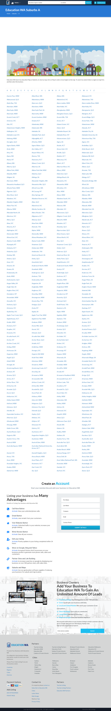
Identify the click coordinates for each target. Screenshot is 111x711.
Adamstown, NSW (88, 124)
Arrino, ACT (11, 379)
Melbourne (55, 661)
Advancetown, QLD (63, 138)
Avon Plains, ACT (37, 460)
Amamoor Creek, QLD (64, 244)
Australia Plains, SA (88, 442)
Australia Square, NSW (14, 446)
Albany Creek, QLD (38, 163)
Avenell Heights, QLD (39, 453)
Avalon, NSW (86, 446)
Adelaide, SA (36, 131)
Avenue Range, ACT (63, 453)
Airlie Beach (55, 671)
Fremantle (37, 671)
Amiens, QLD (11, 259)
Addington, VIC (12, 131)
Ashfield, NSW (87, 400)
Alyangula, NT (11, 244)
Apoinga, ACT (86, 308)
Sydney (37, 661)
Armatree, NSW (37, 365)
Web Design (35, 696)
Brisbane (72, 661)
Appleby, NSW (62, 315)
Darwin (54, 663)
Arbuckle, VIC (61, 333)
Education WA (38, 651)
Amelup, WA (11, 255)
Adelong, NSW (12, 138)
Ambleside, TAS (37, 251)
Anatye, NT (61, 269)
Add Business (101, 2)
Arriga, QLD (86, 375)
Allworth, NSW (62, 220)
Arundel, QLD (11, 389)
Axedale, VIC (61, 467)
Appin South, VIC (87, 312)
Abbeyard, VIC (87, 96)
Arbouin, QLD (36, 333)
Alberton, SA (36, 167)
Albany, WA (10, 163)
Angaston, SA (36, 283)
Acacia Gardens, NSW (39, 117)
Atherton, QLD (12, 418)
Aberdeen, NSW (37, 107)
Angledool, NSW (62, 287)
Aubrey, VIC (36, 428)
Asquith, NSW (61, 414)
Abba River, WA (37, 96)
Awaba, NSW (11, 467)
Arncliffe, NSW (62, 368)
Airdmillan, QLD (87, 145)
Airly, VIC (10, 153)
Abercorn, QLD (37, 103)
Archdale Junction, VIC (89, 336)
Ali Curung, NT (37, 191)
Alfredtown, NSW (88, 188)
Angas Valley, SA (12, 283)
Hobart (72, 663)
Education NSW (38, 649)
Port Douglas (74, 667)
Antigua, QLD (36, 304)
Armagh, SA (11, 365)
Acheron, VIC (11, 121)
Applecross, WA (87, 315)
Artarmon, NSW (87, 379)
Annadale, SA (86, 294)
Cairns (54, 667)
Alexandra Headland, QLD (15, 184)
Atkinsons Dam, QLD (64, 421)
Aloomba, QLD (62, 227)
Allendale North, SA (13, 213)
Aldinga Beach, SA (63, 177)
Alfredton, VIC (62, 188)
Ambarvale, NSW (37, 248)
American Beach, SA (38, 255)
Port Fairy (91, 669)
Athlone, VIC (36, 418)
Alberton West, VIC (63, 167)
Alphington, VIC (12, 230)
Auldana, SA (61, 435)
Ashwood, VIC (61, 411)
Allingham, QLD (87, 216)
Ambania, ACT (11, 248)
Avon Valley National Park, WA (67, 460)
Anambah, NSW (37, 269)
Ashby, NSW (61, 396)
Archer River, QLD (38, 340)
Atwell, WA (60, 425)
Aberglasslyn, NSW (63, 110)
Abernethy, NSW (37, 114)
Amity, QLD (36, 259)
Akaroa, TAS (36, 156)
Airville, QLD (61, 153)
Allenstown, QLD (62, 213)
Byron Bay (55, 665)
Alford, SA (85, 184)
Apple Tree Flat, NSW (39, 315)
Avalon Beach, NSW (63, 449)
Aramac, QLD (86, 322)
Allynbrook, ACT (87, 220)
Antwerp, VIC (11, 308)
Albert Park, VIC (87, 163)
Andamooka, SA (12, 273)
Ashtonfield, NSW (88, 407)
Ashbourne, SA (87, 393)
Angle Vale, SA (11, 287)
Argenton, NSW (12, 354)
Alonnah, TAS (36, 227)
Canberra (90, 663)
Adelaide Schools (75, 651)
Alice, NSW (60, 191)
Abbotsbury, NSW (38, 99)
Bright (36, 667)
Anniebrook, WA (87, 297)
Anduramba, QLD (38, 280)
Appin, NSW (61, 312)
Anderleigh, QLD (62, 273)
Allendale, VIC (61, 209)
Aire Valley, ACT (37, 149)
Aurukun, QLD (87, 435)
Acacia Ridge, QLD (88, 117)
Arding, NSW (11, 347)
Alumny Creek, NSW (13, 241)
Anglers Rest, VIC (13, 290)
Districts (9, 675)
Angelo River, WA (63, 283)
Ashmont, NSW (87, 403)
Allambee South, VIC (64, 198)
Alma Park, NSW (37, 223)
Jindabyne (73, 665)
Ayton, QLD (86, 471)
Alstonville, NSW (37, 234)
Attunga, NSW (12, 425)
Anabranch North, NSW (40, 266)
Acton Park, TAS (87, 121)
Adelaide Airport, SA (63, 131)
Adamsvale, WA (37, 128)
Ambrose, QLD (62, 251)
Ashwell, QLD (36, 411)
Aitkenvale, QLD (87, 153)
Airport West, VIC (38, 153)
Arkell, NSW (11, 361)
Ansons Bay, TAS (37, 301)
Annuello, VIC (11, 301)
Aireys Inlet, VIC (62, 149)
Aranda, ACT (86, 326)
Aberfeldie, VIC (62, 107)
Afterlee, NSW (37, 142)
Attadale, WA (86, 421)
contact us (47, 685)
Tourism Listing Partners (59, 647)
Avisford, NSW (87, 453)
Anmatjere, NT (12, 294)
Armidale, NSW (62, 365)
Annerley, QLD (62, 297)
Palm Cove (91, 671)
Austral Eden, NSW (38, 442)
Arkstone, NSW (37, 361)
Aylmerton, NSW (12, 471)
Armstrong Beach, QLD (15, 368)
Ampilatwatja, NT (88, 262)
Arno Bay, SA (36, 372)
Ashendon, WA (62, 400)
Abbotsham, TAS (87, 99)
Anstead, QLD (61, 301)
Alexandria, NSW (62, 184)
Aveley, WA (85, 449)
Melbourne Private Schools (96, 651)
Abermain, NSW (12, 114)
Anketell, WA (86, 290)
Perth (36, 663)
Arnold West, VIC (88, 372)
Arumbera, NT (62, 386)
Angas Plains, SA (87, 280)
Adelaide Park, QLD (38, 135)
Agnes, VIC (85, 142)
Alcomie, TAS (86, 170)
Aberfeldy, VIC (87, 107)
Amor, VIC (10, 262)
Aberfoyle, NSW (12, 110)
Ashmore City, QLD (38, 407)
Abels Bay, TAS (12, 103)
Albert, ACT (61, 163)
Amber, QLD (61, 248)
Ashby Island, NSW (13, 400)
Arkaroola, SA (61, 357)
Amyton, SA (11, 266)
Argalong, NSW (87, 350)
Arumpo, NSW (86, 386)
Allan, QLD (35, 202)
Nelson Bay (38, 665)
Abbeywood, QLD (13, 99)
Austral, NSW (11, 442)
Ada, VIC (10, 124)
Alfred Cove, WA (37, 188)
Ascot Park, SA (37, 393)
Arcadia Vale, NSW (38, 336)
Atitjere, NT (36, 421)
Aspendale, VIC (87, 411)
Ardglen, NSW (86, 343)
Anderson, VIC (87, 273)
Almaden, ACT (62, 223)
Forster (90, 667)
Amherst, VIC (86, 255)
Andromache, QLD (13, 280)
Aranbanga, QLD (62, 326)
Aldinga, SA (35, 177)
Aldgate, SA (11, 177)
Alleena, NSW (11, 209)
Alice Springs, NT (37, 195)
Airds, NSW (10, 149)
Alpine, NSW (36, 230)
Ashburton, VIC (12, 396)
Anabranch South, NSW (65, 266)
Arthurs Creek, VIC (38, 382)
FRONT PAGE (11, 695)
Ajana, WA (10, 156)
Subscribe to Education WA (39, 688)
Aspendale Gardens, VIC (15, 414)
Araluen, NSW (61, 322)
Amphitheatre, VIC (63, 262)
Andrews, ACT (62, 276)
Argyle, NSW (86, 354)
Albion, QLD (86, 167)
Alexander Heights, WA (40, 181)
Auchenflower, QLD (13, 432)
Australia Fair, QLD (63, 442)
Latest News (35, 693)
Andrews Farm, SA (88, 276)
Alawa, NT (10, 160)
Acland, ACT (36, 121)
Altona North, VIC (63, 237)
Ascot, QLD (11, 393)
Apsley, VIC (86, 319)
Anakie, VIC (86, 266)
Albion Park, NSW (13, 170)
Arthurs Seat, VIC (88, 382)
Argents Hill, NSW (38, 354)
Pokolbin (37, 673)
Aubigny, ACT (86, 425)
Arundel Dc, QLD (62, 389)
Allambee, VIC (11, 198)
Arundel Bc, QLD (37, 389)
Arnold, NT (60, 372)
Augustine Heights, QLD (40, 435)
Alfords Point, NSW (13, 188)
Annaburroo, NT (62, 294)
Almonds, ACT (86, 223)
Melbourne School (75, 653)
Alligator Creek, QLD (64, 216)
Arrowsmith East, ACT (64, 379)
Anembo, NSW (62, 280)
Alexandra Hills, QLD (39, 184)
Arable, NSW (11, 322)
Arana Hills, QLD (37, 326)
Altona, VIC (86, 234)
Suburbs (14, 13)
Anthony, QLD (11, 304)
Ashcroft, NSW (37, 400)
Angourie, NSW (62, 290)
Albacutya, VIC (62, 160)
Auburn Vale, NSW (88, 428)
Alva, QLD (60, 241)
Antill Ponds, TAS (62, 304)
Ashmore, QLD (12, 407)
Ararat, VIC (35, 329)
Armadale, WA (61, 361)
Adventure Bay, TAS (88, 138)
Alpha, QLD (86, 227)
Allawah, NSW (86, 205)
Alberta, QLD (11, 167)
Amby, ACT (85, 251)
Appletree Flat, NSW (39, 319)
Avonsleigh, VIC (87, 463)
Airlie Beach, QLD (88, 149)
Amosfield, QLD (37, 262)
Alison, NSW (61, 195)
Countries (9, 667)
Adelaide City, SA (87, 131)
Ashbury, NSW (37, 396)
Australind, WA (62, 446)
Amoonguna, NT (87, 259)
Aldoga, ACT (86, 177)
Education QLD (74, 649)
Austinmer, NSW (37, 439)
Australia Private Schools (59, 653)
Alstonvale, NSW (12, 234)
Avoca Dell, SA (61, 456)
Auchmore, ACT (37, 432)
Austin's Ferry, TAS (13, 439)
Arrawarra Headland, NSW (66, 375)
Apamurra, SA (61, 308)
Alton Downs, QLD (63, 234)
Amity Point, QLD (63, 259)
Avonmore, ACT (37, 463)
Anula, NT (35, 308)
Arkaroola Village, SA (89, 357)
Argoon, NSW (61, 354)
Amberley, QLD (12, 251)
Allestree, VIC (11, 216)
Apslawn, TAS (61, 319)
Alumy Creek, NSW (38, 241)
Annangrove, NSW (38, 297)
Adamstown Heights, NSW (16, 128)
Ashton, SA (60, 407)
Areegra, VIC (36, 350)
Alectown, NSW (12, 181)
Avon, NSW (10, 460)
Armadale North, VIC (89, 361)
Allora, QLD (11, 220)
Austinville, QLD (87, 439)
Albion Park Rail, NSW (39, 170)
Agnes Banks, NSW (13, 145)
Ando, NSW (11, 276)
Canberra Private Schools (41, 653)
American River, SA (63, 255)
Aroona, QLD (11, 375)
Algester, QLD (11, 191)
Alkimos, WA (86, 195)
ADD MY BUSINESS (12, 693)
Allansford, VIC (37, 205)
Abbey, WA (60, 96)
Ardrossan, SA (11, 350)
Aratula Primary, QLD (89, 329)
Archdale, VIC (61, 336)
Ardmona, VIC (61, 347)
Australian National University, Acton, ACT (42, 447)
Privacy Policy (36, 701)
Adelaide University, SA (89, 135)
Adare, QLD (61, 128)
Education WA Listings (88, 709)
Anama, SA (10, 269)
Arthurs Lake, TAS (63, 382)
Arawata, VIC (11, 333)
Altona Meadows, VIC (39, 237)
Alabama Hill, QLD (88, 156)
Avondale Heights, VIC (14, 463)
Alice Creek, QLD (88, 191)
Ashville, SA (10, 411)
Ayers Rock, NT (87, 467)
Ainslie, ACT (61, 145)
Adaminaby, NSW (37, 124)
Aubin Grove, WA (12, 428)
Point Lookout (74, 669)
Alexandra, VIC (62, 181)
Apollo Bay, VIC (12, 312)
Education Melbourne (94, 647)
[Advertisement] (55, 30)
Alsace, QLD (86, 230)
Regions (9, 670)
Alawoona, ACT (37, 160)
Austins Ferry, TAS (63, 439)
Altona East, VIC (12, 237)
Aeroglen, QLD (12, 142)
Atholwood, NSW (12, 421)
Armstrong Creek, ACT (39, 368)
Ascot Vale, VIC (62, 393)
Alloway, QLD (36, 220)
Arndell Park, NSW (88, 368)
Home (8, 13)
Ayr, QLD (35, 471)
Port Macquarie (56, 673)
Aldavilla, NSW (12, 174)
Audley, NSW (61, 432)
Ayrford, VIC (61, 471)
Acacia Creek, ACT (13, 117)
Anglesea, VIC (36, 290)
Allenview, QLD (87, 213)
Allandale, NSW (62, 202)
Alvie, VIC (85, 241)
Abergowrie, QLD (88, 110)
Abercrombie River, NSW (90, 103)
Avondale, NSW (87, 460)
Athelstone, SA (87, 414)
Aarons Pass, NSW (13, 96)
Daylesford (38, 669)
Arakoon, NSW (37, 322)
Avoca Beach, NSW (38, 456)
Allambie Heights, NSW (14, 202)
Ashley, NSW (61, 403)
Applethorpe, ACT (13, 319)
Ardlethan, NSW (37, 347)
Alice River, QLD (12, 195)
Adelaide (90, 661)
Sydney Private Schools (58, 651)
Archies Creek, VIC (13, 343)
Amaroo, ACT (86, 244)
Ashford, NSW (11, 403)
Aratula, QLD (61, 329)
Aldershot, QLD (62, 174)
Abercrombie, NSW (63, 103)
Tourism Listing (38, 647)
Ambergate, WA (87, 248)
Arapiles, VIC (11, 329)
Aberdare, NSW (12, 107)
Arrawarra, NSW (37, 375)
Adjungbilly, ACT (37, 138)
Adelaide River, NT (63, 135)
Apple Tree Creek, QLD (15, 315)
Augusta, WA (11, 435)
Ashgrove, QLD (37, 403)
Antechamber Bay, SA (89, 301)
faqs (38, 699)
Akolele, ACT (61, 156)
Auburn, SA (60, 428)
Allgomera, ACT (37, 216)
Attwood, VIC (36, 425)
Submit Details (80, 527)
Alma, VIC (10, 223)
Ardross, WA (86, 347)
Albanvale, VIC (87, 160)
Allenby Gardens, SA (38, 209)
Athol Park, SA (86, 418)
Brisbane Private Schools (77, 647)
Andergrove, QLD (38, 273)
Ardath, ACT (36, 343)
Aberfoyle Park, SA (38, 110)
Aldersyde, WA (87, 174)
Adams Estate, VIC (63, 124)
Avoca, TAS (10, 456)
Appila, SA (35, 312)
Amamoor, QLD (37, 244)
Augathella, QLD (87, 432)
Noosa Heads (92, 665)
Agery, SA (60, 142)
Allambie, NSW (87, 198)
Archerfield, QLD (63, 340)
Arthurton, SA (11, 386)
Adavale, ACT (86, 128)
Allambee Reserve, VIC (39, 198)
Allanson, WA (61, 205)
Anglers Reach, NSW (89, 287)
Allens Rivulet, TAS (38, 213)
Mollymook (73, 671)
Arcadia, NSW (86, 333)
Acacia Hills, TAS (62, 117)
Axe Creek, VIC (37, 467)
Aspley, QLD (36, 414)
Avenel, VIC (11, 453)
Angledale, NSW (37, 287)
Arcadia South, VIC (13, 336)
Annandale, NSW (12, 297)
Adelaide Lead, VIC (13, 135)
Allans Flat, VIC (12, 205)
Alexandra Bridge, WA (89, 181)
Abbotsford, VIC (62, 99)
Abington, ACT (87, 114)
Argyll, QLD (11, 357)
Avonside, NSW (62, 463)
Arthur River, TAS (13, 382)
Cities (8, 672)
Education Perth (56, 649)
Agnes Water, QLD (38, 145)
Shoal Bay (55, 669)
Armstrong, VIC (87, 365)
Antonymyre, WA (87, 304)
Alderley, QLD (36, 174)
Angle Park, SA (87, 283)
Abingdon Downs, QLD (64, 114)
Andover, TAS (36, 276)
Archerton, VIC (87, 340)
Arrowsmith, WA (37, 379)
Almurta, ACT (11, 227)
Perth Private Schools (94, 653)
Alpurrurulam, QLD (63, 230)
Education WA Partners (63, 690)
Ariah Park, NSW (37, 357)
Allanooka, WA (87, 202)
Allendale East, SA (88, 209)
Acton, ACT (61, 121)
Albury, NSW (61, 170)
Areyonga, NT (61, 350)
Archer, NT (10, 340)
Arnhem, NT (11, 372)
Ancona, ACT (86, 269)
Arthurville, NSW (37, 386)
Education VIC (92, 649)
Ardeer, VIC (61, 343)
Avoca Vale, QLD (87, 456)
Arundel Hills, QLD (88, 389)
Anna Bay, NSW (37, 294)
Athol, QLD (60, 418)
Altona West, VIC (88, 237)
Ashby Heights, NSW (89, 396)
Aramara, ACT (11, 326)
